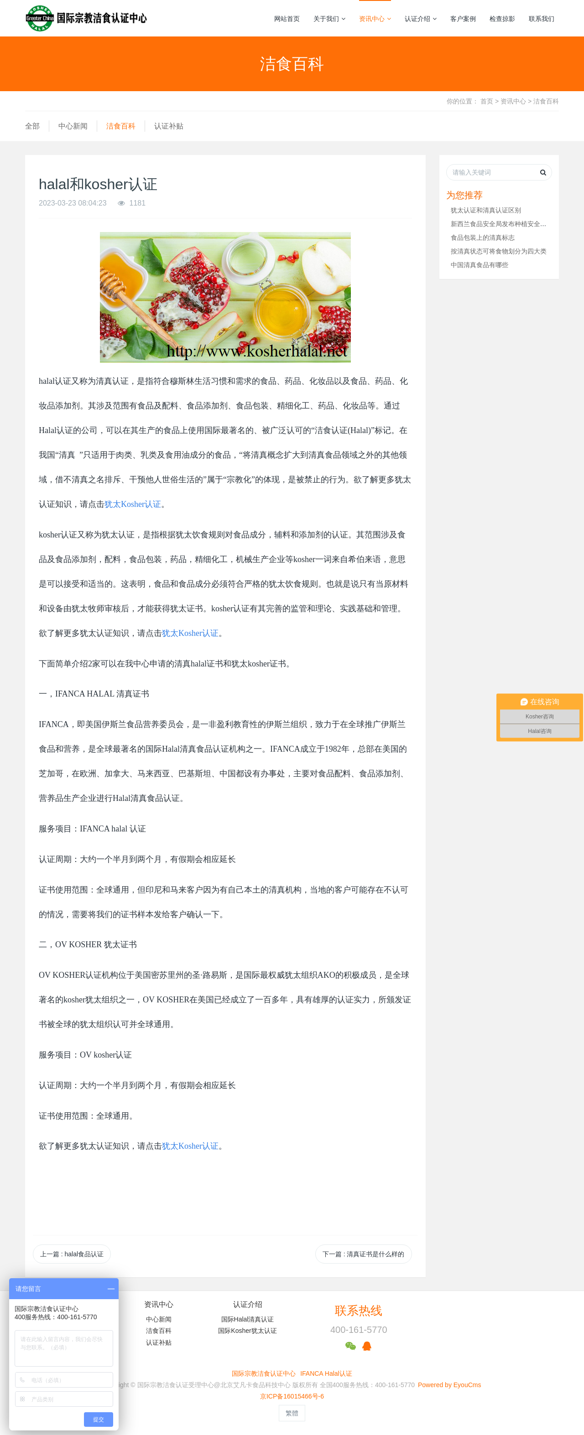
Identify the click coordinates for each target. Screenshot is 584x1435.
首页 (486, 101)
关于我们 (329, 18)
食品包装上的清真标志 (483, 237)
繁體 (292, 1413)
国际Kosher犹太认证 (247, 1330)
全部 (32, 126)
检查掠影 (502, 18)
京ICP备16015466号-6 (292, 1396)
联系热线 (358, 1310)
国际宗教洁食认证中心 (264, 1373)
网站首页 (287, 18)
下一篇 (364, 1254)
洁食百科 (546, 101)
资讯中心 (375, 18)
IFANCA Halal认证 (326, 1373)
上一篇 (72, 1254)
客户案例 (463, 18)
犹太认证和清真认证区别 (486, 210)
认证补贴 (168, 126)
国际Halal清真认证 (247, 1319)
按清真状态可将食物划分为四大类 (499, 251)
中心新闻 (73, 126)
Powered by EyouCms (448, 1385)
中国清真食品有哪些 (479, 264)
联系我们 (541, 18)
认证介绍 (421, 18)
